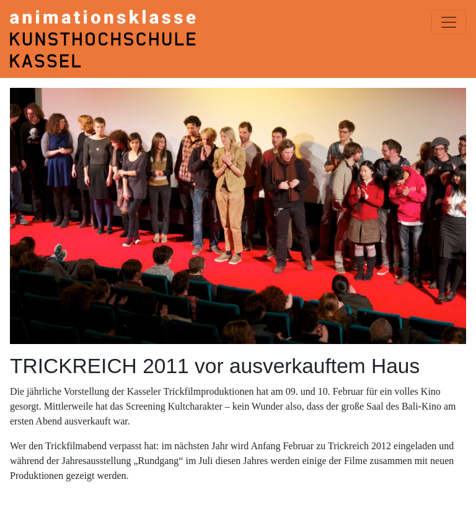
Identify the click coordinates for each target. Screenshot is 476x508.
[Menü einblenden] (448, 22)
